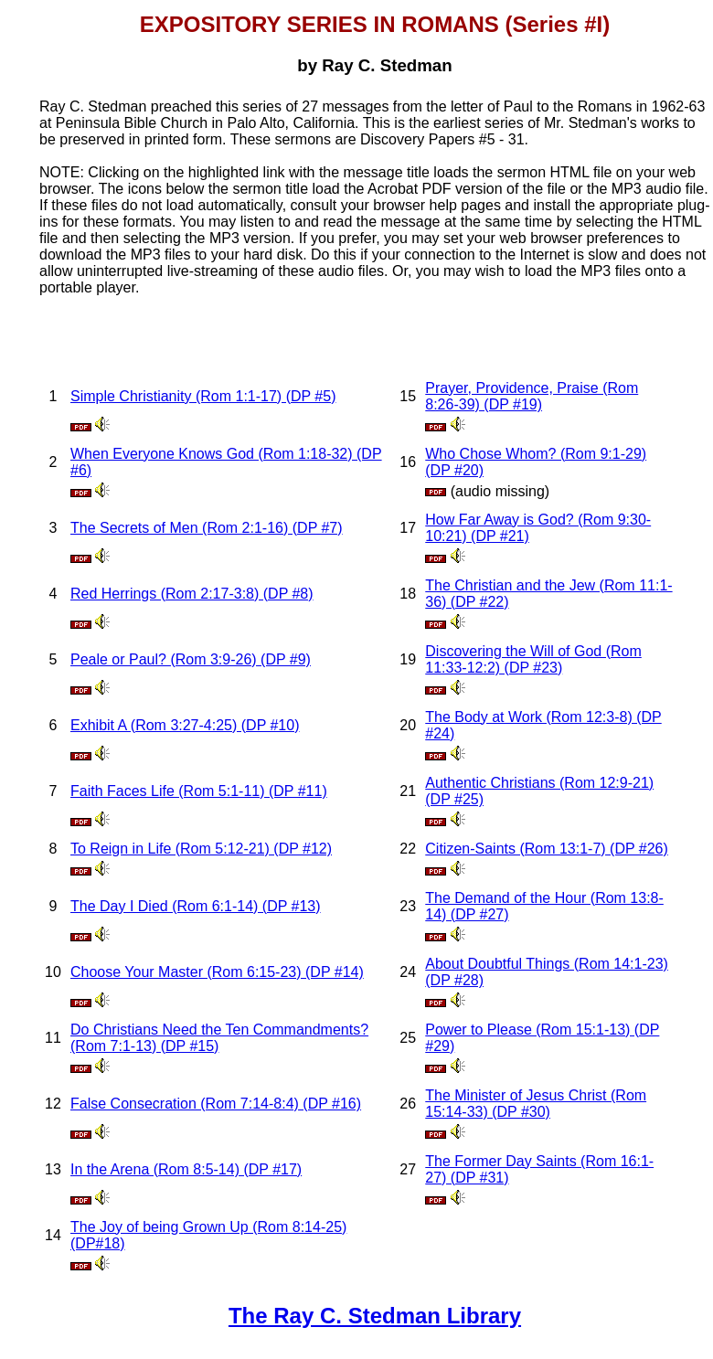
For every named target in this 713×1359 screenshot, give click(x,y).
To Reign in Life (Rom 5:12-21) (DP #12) (201, 848)
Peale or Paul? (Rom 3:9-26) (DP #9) (190, 659)
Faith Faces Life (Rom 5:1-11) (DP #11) (198, 791)
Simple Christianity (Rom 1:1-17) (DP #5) (202, 396)
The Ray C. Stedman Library (375, 1315)
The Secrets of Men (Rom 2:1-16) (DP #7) (206, 528)
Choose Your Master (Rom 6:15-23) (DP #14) (217, 972)
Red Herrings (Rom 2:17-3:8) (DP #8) (192, 593)
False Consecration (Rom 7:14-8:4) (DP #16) (215, 1103)
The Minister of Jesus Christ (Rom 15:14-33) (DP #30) (535, 1104)
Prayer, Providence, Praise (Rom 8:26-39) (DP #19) (531, 396)
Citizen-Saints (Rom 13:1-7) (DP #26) (546, 848)
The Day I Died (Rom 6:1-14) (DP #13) (195, 906)
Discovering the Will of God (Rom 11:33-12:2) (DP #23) (533, 659)
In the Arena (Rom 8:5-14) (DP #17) (186, 1169)
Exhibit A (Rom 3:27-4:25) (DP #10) (185, 725)
